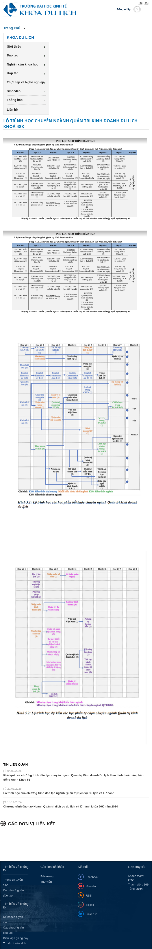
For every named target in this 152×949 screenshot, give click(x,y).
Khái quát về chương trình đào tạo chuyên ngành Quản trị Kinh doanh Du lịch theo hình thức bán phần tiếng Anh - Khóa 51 (73, 777)
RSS (89, 895)
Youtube (91, 886)
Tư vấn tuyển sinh (14, 943)
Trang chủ (11, 28)
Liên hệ (12, 109)
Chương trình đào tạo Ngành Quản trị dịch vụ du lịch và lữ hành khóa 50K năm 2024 (60, 806)
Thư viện (46, 881)
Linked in (91, 914)
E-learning (47, 876)
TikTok (90, 904)
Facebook (92, 877)
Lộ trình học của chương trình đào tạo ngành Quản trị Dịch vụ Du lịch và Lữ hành (58, 793)
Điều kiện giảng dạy (15, 938)
